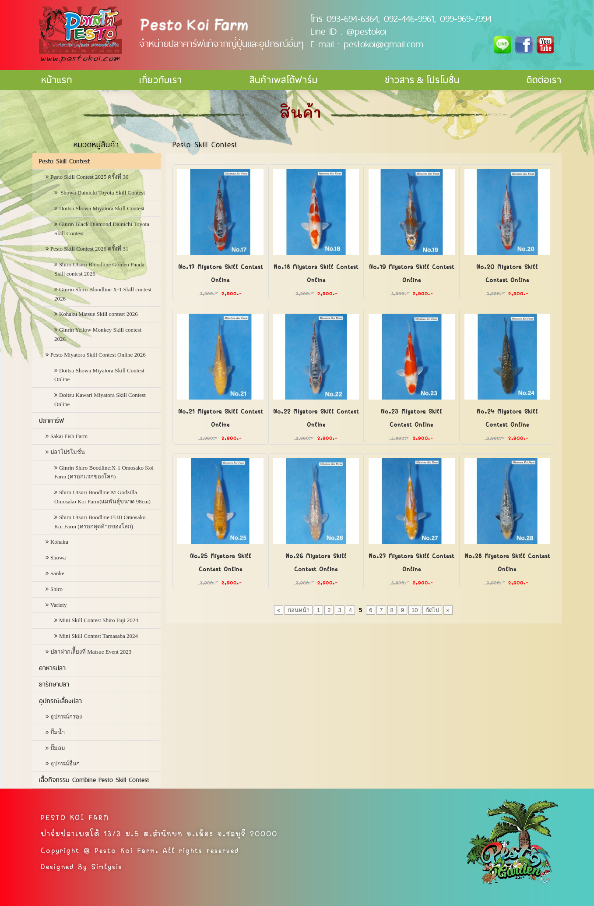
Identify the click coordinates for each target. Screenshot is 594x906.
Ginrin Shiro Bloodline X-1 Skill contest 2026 (102, 294)
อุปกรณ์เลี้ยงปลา (60, 701)
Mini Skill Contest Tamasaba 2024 (98, 636)
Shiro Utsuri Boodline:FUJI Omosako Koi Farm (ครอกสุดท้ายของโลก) (100, 522)
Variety (58, 605)
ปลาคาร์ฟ (51, 420)
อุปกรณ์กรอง (66, 716)
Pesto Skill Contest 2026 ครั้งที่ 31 (89, 248)
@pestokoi (366, 31)
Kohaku (59, 541)
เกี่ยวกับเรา (160, 80)
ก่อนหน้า (298, 610)
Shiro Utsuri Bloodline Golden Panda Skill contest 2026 (99, 269)
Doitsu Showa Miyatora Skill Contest (101, 208)
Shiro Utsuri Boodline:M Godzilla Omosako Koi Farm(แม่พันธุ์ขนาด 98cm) (102, 497)
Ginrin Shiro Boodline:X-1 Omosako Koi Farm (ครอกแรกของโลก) (104, 472)
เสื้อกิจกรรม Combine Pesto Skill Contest (94, 780)
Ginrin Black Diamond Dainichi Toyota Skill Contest (101, 229)
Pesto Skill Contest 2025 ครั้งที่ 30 (89, 176)
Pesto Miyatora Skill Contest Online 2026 (98, 354)
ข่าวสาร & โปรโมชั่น (422, 80)
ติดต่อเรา (544, 80)
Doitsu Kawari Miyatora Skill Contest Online (100, 399)
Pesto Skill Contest (64, 161)
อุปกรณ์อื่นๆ (65, 763)
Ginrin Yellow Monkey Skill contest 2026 (97, 334)
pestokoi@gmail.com (383, 44)
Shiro (56, 589)
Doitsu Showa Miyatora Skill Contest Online (99, 375)
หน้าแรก (56, 80)
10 (414, 610)
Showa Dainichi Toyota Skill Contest (102, 192)
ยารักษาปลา (54, 684)
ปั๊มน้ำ (57, 732)
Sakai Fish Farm (69, 436)
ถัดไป (432, 610)
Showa (58, 557)
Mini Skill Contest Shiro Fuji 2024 (98, 620)
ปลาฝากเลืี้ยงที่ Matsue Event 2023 (90, 651)
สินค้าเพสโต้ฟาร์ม (284, 80)
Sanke (57, 573)
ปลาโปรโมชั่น (67, 452)
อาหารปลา (52, 668)
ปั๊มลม (57, 748)
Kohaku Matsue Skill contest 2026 (98, 314)
